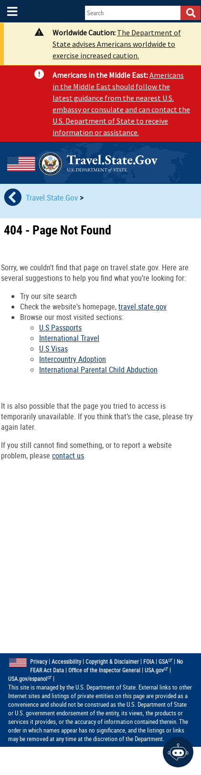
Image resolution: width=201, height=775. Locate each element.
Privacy (38, 661)
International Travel (69, 338)
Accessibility (66, 661)
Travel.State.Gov (53, 197)
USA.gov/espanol (30, 678)
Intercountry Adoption (72, 359)
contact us (68, 455)
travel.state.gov (142, 306)
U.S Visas (53, 348)
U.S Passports (60, 327)
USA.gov (157, 670)
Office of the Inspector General (104, 670)
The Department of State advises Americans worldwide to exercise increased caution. (117, 44)
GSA (166, 661)
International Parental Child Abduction (98, 369)
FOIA (148, 661)
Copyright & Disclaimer (112, 661)
